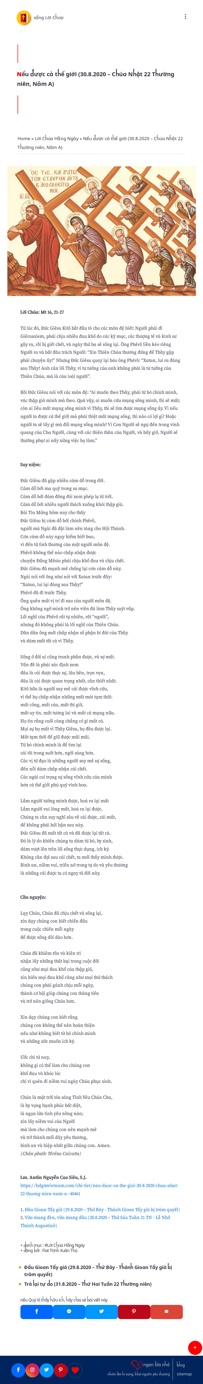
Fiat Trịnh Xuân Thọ (60, 1250)
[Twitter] (101, 1312)
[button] (195, 1348)
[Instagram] (32, 1370)
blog (181, 1365)
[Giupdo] (75, 1370)
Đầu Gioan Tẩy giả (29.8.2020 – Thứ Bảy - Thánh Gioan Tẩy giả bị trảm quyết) (102, 1209)
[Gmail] (166, 1312)
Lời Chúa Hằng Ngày (66, 1245)
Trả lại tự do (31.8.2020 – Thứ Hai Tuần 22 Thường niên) (88, 1284)
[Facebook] (36, 1312)
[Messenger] (69, 1312)
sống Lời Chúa (49, 17)
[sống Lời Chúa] (25, 17)
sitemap (184, 1374)
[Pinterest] (134, 1312)
